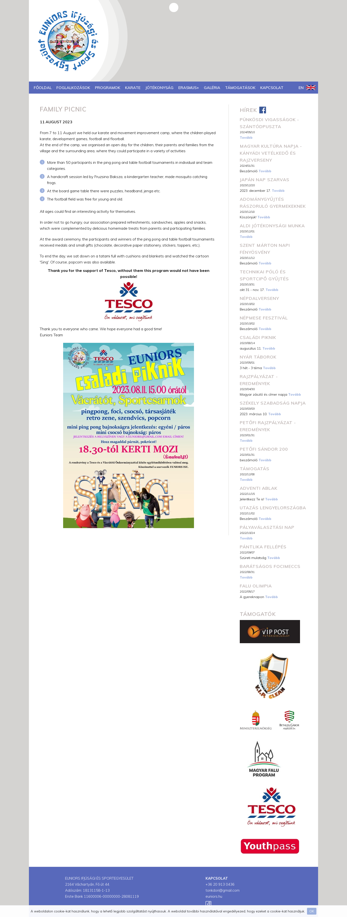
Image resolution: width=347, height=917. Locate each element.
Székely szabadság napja (273, 403)
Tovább (246, 137)
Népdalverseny (259, 298)
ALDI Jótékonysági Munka (272, 225)
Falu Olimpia (256, 586)
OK (311, 911)
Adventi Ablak (258, 488)
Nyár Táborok (258, 357)
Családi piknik (258, 337)
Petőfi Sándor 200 (264, 449)
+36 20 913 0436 (220, 884)
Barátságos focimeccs (270, 566)
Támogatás (254, 468)
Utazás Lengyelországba (273, 507)
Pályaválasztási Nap (267, 527)
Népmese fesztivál (264, 318)
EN (307, 87)
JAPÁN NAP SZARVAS (264, 179)
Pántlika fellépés (263, 547)
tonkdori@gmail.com (223, 890)
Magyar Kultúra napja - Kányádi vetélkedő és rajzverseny (271, 153)
